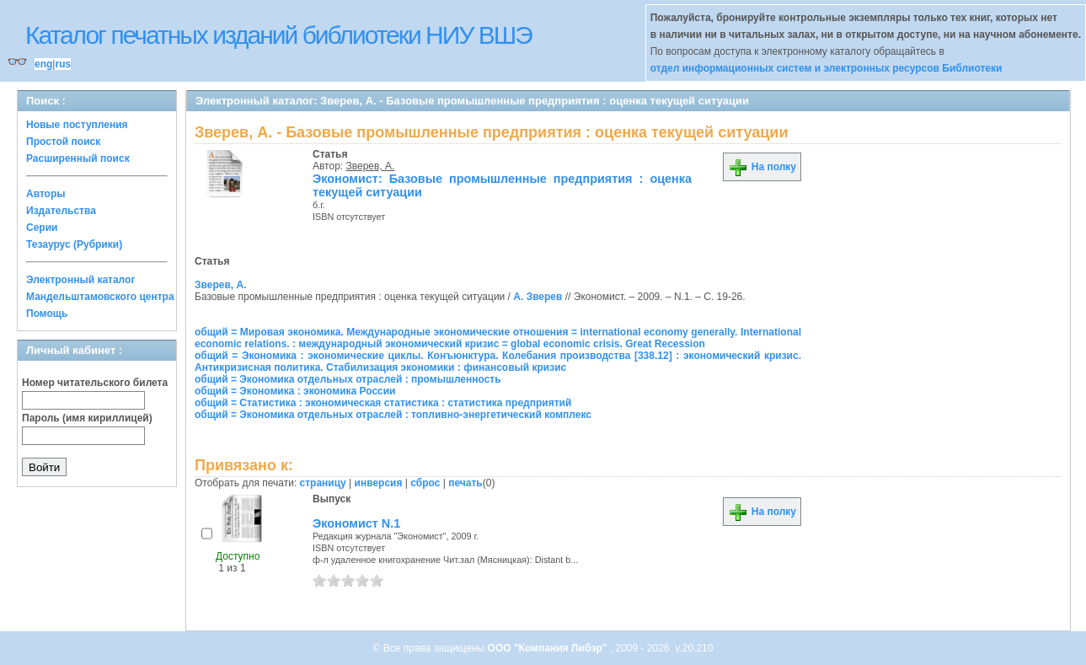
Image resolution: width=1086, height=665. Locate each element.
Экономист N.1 (356, 523)
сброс (425, 483)
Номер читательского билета (95, 383)
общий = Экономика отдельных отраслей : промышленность (348, 379)
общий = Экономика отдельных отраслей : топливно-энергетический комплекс (393, 415)
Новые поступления (77, 125)
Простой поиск (63, 141)
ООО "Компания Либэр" (549, 648)
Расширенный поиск (78, 158)
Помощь (46, 313)
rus (63, 64)
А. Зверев (537, 297)
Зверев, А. (370, 166)
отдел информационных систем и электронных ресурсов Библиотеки (826, 68)
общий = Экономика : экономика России (295, 391)
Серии (41, 227)
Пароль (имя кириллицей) (87, 418)
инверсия (379, 483)
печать (465, 483)
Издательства (61, 211)
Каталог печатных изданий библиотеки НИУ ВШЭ (278, 35)
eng (43, 64)
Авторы (46, 194)
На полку (762, 167)
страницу (323, 483)
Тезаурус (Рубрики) (74, 244)
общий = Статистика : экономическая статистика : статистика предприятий (383, 403)
